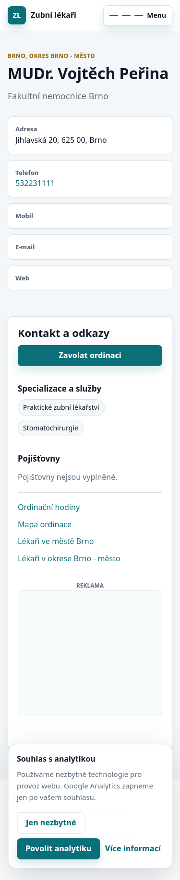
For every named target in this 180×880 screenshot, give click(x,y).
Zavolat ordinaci (90, 355)
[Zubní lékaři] (47, 15)
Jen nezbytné (51, 822)
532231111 (35, 183)
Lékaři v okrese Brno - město (69, 558)
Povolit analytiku (58, 848)
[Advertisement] (90, 651)
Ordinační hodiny (49, 507)
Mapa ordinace (45, 524)
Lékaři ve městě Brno (56, 541)
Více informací (133, 848)
